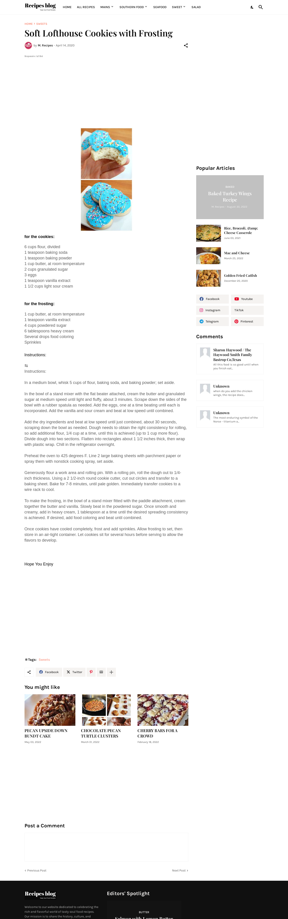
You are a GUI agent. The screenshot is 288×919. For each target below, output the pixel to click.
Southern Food (131, 7)
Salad (196, 7)
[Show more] (111, 672)
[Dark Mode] (252, 7)
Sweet (177, 7)
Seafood (159, 7)
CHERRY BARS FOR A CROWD (157, 733)
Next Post (179, 870)
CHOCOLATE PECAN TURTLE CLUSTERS (101, 733)
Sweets (41, 23)
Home (67, 7)
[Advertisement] (106, 90)
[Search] (260, 7)
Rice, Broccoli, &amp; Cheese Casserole (241, 230)
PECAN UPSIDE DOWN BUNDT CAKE (46, 733)
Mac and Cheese (237, 253)
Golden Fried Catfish (240, 275)
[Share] (185, 45)
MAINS (105, 7)
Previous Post (36, 870)
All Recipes (86, 7)
